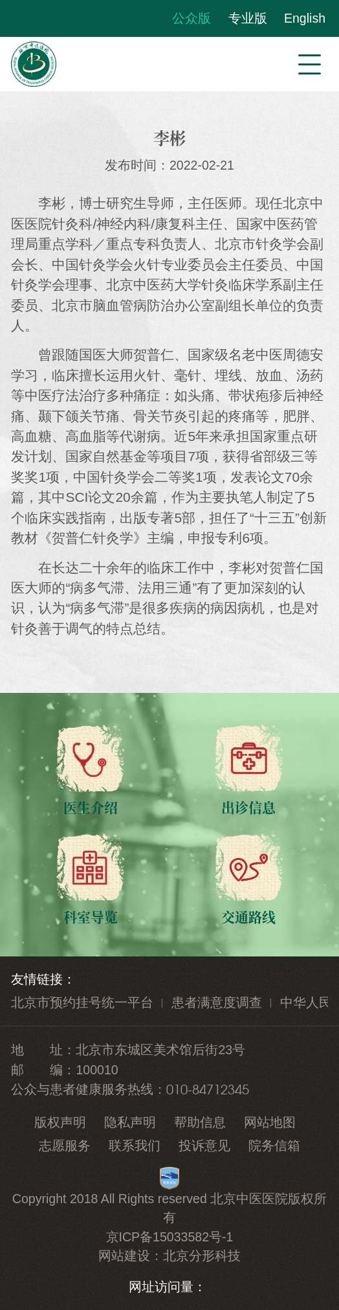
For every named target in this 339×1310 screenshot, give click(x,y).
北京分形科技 (202, 1255)
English (304, 18)
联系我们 (134, 1145)
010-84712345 (207, 1089)
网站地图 (270, 1122)
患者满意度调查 (216, 1002)
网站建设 (124, 1255)
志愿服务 (65, 1145)
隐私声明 (130, 1122)
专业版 (247, 18)
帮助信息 (200, 1122)
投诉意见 (204, 1145)
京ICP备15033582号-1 (170, 1237)
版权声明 (60, 1122)
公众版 (191, 18)
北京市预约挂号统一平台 (82, 1002)
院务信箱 (274, 1145)
